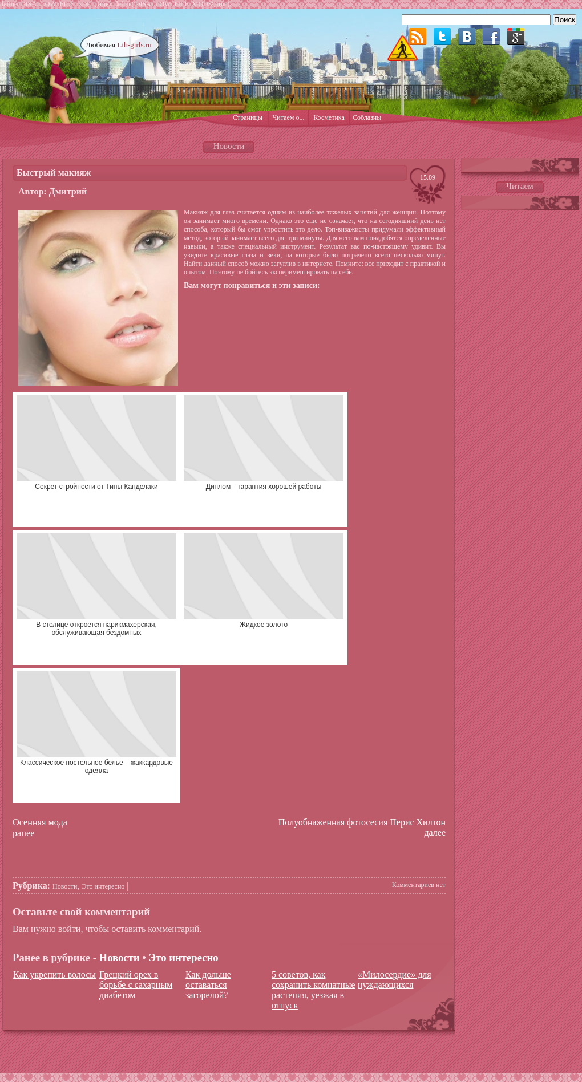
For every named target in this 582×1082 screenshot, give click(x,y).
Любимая (119, 44)
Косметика (329, 117)
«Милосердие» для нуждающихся (394, 980)
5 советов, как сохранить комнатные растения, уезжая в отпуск (313, 990)
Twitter (442, 36)
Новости (65, 886)
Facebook (491, 36)
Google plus (515, 36)
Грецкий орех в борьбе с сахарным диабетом (135, 985)
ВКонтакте (466, 36)
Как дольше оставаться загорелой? (208, 985)
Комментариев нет (419, 885)
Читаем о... (289, 117)
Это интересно (103, 886)
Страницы (247, 117)
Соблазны (367, 117)
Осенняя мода (40, 822)
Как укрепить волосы (54, 974)
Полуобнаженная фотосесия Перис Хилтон (362, 822)
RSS (417, 36)
